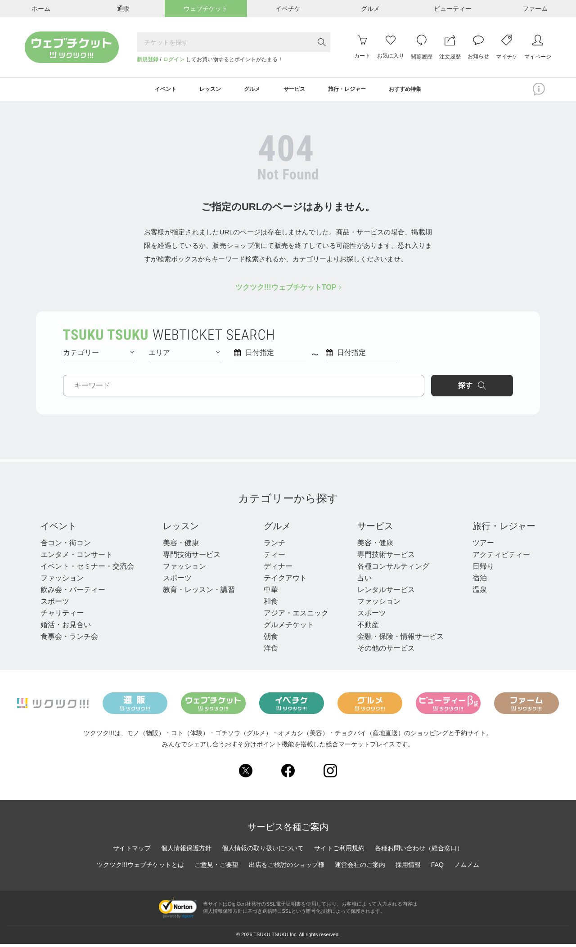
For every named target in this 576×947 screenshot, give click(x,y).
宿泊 (479, 581)
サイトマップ (132, 851)
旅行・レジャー (504, 529)
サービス (375, 529)
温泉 (479, 593)
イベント (58, 529)
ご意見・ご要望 (216, 867)
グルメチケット (289, 628)
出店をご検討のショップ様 (286, 867)
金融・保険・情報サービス (400, 639)
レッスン (181, 529)
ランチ (274, 546)
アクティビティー (501, 557)
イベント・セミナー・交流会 (87, 569)
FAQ (437, 867)
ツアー (483, 546)
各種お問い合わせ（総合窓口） (419, 851)
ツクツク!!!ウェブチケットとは (140, 867)
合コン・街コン (65, 546)
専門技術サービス (191, 557)
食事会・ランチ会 (69, 639)
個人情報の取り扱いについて (263, 851)
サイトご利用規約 (339, 851)
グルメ (277, 529)
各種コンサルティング (393, 569)
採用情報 (408, 867)
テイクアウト (285, 581)
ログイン (173, 59)
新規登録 (147, 59)
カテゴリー (98, 355)
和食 (271, 604)
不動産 (368, 628)
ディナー (278, 569)
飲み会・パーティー (72, 593)
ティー (274, 557)
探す (475, 388)
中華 (271, 593)
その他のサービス (386, 651)
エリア (184, 355)
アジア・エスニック (296, 616)
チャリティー (62, 616)
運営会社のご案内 (360, 867)
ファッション (62, 581)
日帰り (483, 569)
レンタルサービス (386, 593)
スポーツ (54, 604)
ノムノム (466, 867)
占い (364, 581)
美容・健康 (181, 546)
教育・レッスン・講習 (199, 593)
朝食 (271, 639)
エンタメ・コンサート (76, 557)
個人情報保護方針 (186, 851)
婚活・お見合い (65, 628)
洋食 (271, 651)
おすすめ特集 (422, 90)
